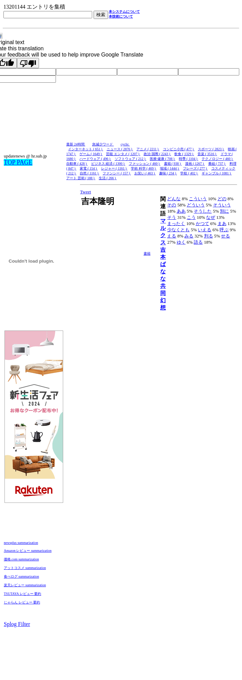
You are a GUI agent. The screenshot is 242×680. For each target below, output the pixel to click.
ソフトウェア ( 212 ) (130, 159)
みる (188, 235)
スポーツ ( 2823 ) (211, 149)
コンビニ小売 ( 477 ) (179, 149)
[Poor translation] (28, 63)
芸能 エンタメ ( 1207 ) (123, 154)
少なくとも (178, 229)
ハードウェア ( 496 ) (95, 159)
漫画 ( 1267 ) (195, 163)
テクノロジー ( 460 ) (217, 159)
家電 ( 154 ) (89, 168)
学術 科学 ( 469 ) (143, 168)
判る (208, 235)
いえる (204, 229)
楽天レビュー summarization (25, 585)
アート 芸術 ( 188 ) (80, 178)
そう (171, 217)
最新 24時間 (75, 144)
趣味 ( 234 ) (168, 173)
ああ (181, 211)
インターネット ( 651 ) (85, 149)
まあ (221, 223)
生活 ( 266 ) (108, 178)
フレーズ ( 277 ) (195, 168)
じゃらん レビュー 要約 (22, 602)
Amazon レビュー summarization (27, 550)
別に (224, 211)
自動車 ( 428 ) (77, 163)
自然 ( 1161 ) (89, 173)
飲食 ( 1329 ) (184, 154)
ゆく (181, 242)
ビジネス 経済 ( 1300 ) (108, 163)
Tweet (85, 191)
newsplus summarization (21, 543)
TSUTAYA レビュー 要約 (22, 594)
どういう (196, 204)
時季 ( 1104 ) (188, 159)
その (171, 204)
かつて (202, 223)
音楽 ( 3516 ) (207, 154)
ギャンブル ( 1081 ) (217, 173)
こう (191, 217)
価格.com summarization (21, 559)
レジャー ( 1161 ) (114, 168)
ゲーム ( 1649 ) (91, 154)
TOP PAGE (18, 162)
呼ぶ (224, 229)
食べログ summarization (21, 576)
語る (198, 242)
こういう (198, 198)
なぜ (210, 217)
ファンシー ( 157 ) (117, 173)
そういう (222, 204)
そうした (203, 211)
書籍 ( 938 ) (173, 163)
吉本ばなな (163, 264)
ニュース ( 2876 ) (120, 149)
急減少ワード (103, 144)
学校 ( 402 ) (189, 173)
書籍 (147, 253)
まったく (176, 223)
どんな (174, 198)
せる (225, 235)
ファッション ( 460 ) (145, 163)
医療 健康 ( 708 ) (162, 159)
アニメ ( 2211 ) (147, 149)
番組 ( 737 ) (217, 163)
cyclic (125, 144)
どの (221, 198)
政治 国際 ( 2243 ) (157, 154)
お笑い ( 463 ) (145, 173)
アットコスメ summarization (25, 568)
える (171, 235)
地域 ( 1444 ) (170, 168)
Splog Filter (17, 624)
